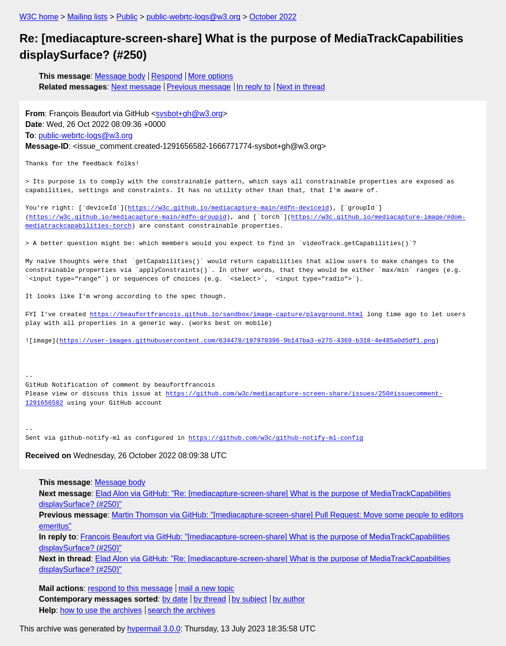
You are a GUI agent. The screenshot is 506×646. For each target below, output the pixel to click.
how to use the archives (101, 610)
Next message (136, 87)
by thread (210, 599)
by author (288, 599)
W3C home (38, 17)
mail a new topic (207, 588)
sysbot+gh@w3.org (189, 113)
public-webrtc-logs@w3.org (193, 17)
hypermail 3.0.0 (153, 629)
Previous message (199, 87)
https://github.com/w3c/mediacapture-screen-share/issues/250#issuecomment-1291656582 (323, 394)
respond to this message (130, 588)
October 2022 (273, 17)
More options (211, 76)
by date (174, 599)
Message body (120, 76)
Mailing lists (87, 17)
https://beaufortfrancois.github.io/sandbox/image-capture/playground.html (226, 314)
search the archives (182, 610)
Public (127, 17)
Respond (166, 76)
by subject (249, 599)
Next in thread (300, 87)
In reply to (253, 87)
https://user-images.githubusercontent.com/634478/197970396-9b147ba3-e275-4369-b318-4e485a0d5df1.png (247, 341)
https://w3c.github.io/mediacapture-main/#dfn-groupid (128, 217)
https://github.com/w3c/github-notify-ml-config (275, 438)
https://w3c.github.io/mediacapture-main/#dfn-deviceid (228, 208)
